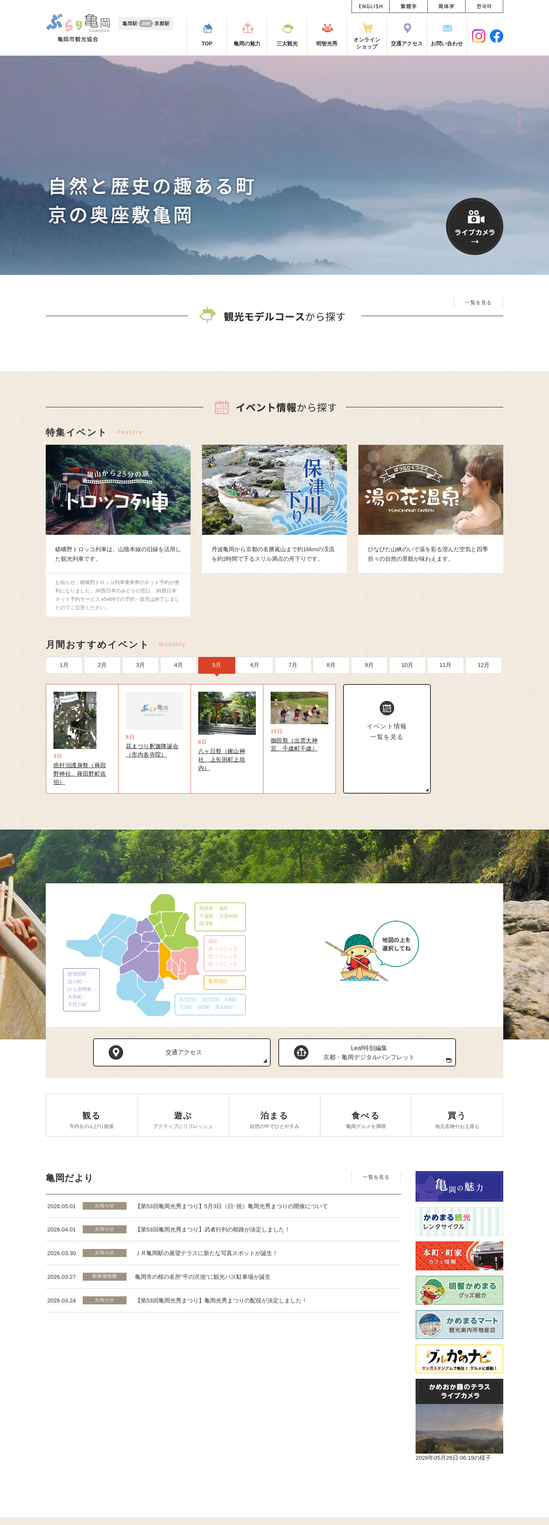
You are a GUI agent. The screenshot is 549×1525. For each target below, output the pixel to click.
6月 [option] (254, 725)
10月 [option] (407, 725)
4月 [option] (178, 725)
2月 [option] (102, 725)
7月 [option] (293, 725)
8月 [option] (331, 725)
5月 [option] (216, 725)
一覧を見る (478, 302)
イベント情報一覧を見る (387, 791)
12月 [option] (484, 725)
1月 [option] (64, 725)
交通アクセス (183, 1119)
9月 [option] (369, 725)
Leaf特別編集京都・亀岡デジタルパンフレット (369, 1119)
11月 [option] (446, 725)
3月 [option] (140, 725)
